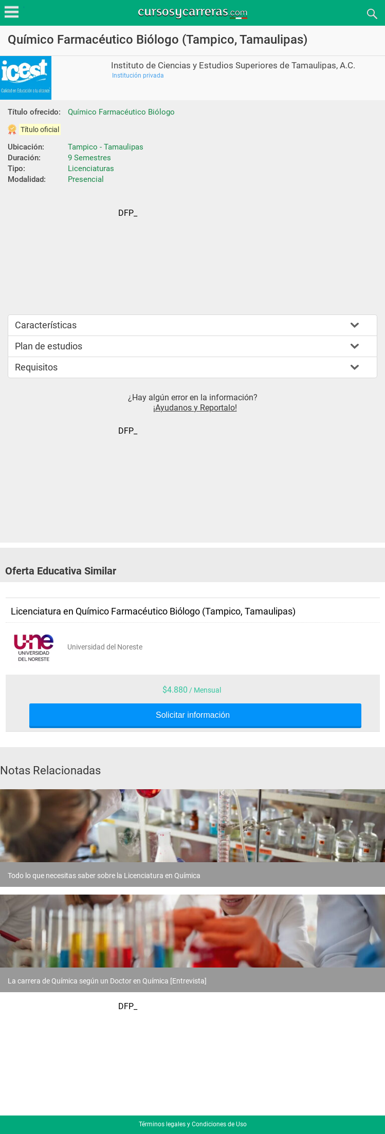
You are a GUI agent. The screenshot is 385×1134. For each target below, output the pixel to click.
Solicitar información (193, 715)
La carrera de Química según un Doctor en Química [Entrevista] (107, 981)
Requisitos (36, 367)
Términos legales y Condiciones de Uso (193, 1124)
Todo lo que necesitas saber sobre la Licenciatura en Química (104, 875)
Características (46, 325)
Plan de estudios (48, 346)
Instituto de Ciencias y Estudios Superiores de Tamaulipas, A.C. (233, 65)
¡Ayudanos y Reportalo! (195, 408)
